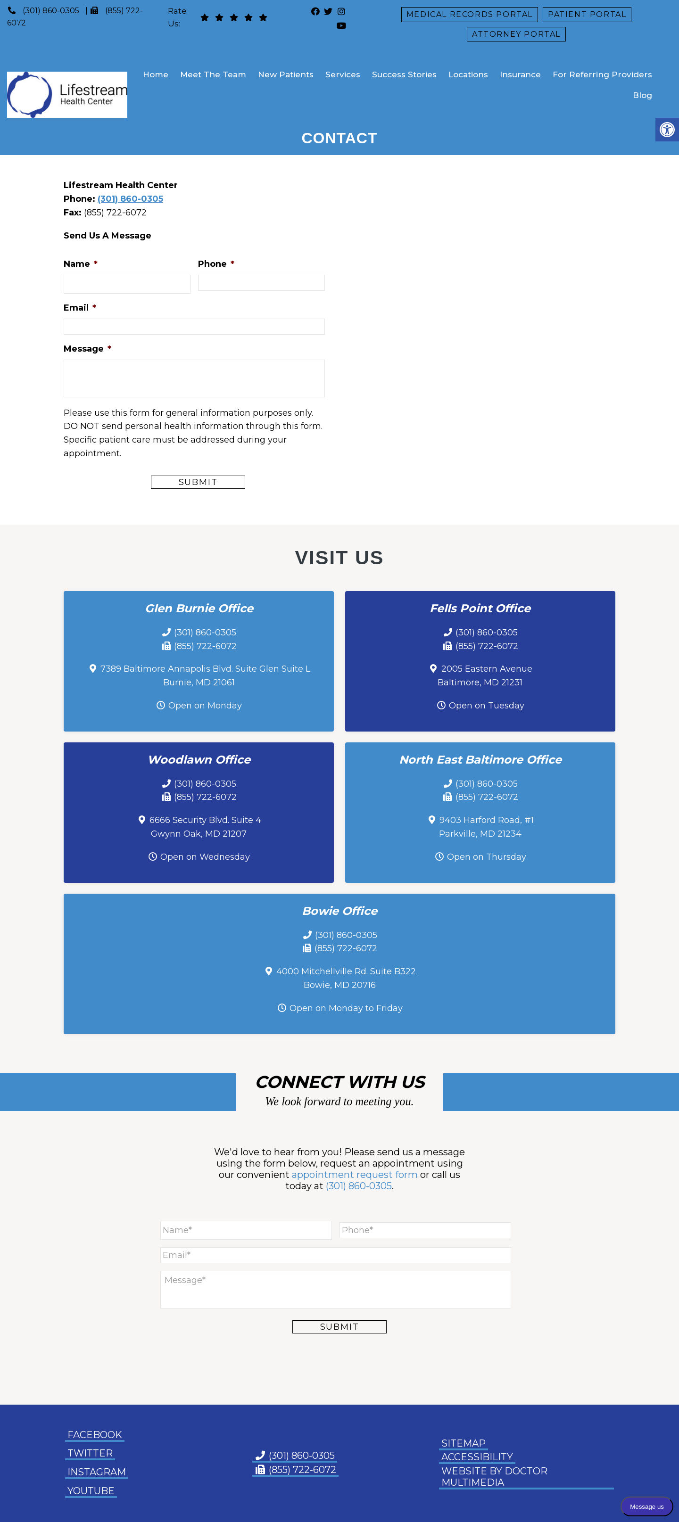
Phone (216, 264)
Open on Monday (205, 705)
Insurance (520, 74)
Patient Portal (587, 14)
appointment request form (355, 1174)
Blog (642, 95)
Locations (468, 74)
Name (81, 264)
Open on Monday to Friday (346, 1008)
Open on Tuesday (486, 705)
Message (87, 349)
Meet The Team (213, 74)
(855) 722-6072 (205, 646)
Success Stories (404, 74)
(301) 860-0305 (51, 10)
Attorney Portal (516, 34)
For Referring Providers (602, 74)
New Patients (286, 74)
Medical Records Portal (469, 14)
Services (342, 74)
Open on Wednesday (205, 857)
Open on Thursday (486, 857)
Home (155, 74)
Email (80, 308)
